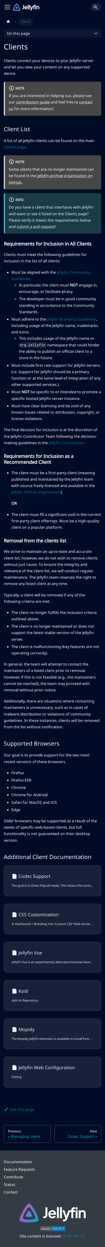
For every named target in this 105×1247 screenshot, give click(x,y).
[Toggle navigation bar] (7, 7)
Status (9, 1184)
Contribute (13, 1177)
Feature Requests (19, 1169)
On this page (18, 33)
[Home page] (8, 22)
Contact (11, 1192)
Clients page (15, 147)
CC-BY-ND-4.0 (73, 1236)
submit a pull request (36, 226)
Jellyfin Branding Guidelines (71, 319)
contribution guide (33, 102)
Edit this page (19, 1109)
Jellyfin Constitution (66, 442)
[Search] (96, 7)
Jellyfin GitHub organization (36, 492)
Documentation (18, 1161)
